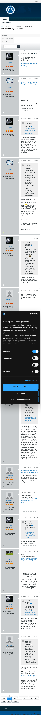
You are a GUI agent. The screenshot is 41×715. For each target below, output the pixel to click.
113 (37, 696)
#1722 (36, 517)
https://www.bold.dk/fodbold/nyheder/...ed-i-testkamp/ (30, 419)
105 (26, 696)
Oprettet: (6, 69)
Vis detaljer (29, 380)
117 (20, 698)
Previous (5, 696)
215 (4, 701)
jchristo (9, 645)
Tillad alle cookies (20, 387)
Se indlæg (31, 126)
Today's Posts (6, 22)
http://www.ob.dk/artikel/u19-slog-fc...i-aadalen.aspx (29, 83)
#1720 (36, 467)
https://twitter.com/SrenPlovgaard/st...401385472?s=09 (29, 500)
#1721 (36, 492)
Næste (15, 701)
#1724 (36, 596)
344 (9, 701)
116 (14, 698)
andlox (9, 560)
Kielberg (9, 501)
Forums (4, 19)
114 (4, 698)
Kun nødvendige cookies (20, 399)
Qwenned (9, 475)
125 (31, 698)
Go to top (35, 708)
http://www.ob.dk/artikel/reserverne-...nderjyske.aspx (29, 471)
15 (16, 696)
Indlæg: (7, 71)
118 (25, 698)
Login (36, 1)
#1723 (36, 551)
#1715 (36, 238)
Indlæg (4, 35)
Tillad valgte (20, 393)
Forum (7, 26)
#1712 (36, 79)
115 (9, 698)
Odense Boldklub (29, 26)
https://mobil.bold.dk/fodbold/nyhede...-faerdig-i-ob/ (29, 559)
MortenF (9, 299)
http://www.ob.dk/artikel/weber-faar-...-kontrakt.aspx (29, 676)
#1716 (36, 291)
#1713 (36, 119)
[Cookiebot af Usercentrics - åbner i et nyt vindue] (29, 314)
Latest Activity (7, 38)
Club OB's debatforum (17, 26)
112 (31, 696)
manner (9, 87)
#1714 (36, 161)
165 (36, 698)
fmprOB (9, 62)
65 (20, 696)
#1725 (36, 637)
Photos (4, 41)
